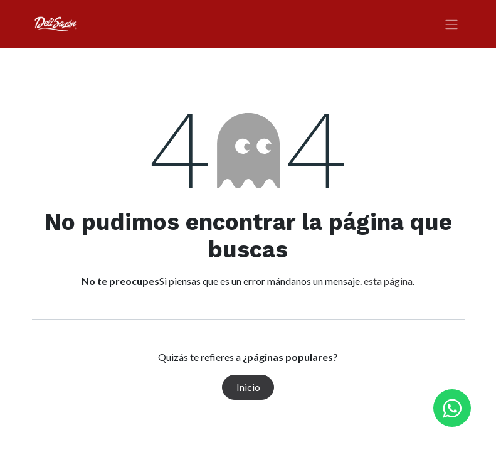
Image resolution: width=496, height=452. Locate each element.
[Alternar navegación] (451, 24)
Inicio (248, 387)
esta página (388, 281)
